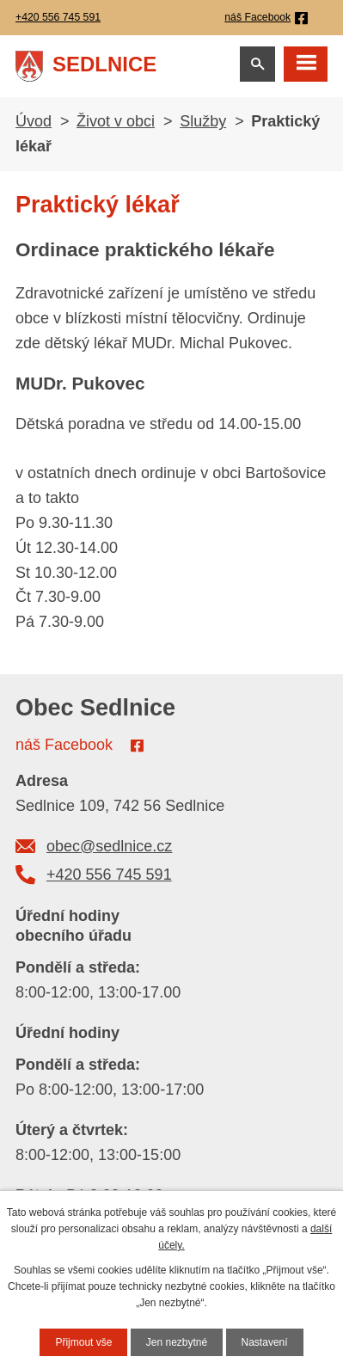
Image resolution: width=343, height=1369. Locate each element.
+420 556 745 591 (109, 874)
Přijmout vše (83, 1342)
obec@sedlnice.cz (109, 846)
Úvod (33, 121)
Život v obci (116, 121)
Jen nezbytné (176, 1342)
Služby (203, 121)
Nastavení (265, 1342)
